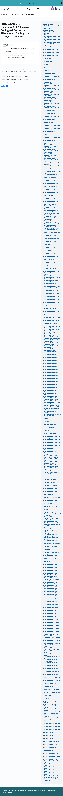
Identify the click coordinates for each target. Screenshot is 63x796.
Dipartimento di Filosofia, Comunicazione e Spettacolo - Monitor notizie (52, 160)
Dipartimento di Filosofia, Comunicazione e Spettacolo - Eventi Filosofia (52, 137)
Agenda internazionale (49, 24)
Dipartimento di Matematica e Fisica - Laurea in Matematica (52, 373)
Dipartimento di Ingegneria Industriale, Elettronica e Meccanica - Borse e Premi (52, 283)
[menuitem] (2, 14)
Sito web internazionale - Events (51, 777)
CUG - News (46, 34)
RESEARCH (17, 14)
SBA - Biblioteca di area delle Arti (51, 704)
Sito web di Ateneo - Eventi (50, 746)
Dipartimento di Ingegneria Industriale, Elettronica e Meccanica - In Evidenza (52, 276)
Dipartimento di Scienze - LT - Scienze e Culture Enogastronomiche (52, 426)
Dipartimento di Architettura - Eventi (52, 42)
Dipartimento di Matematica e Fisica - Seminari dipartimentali (52, 385)
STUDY (12, 14)
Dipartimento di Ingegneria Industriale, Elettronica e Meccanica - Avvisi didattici (52, 273)
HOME (2, 14)
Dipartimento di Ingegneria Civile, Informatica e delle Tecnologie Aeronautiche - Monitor (51, 207)
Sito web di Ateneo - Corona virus (51, 744)
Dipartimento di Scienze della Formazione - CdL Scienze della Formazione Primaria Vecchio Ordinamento (50, 547)
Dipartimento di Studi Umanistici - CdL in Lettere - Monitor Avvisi (52, 641)
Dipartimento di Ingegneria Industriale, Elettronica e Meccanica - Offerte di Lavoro (52, 308)
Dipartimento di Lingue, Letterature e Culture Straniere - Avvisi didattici (52, 328)
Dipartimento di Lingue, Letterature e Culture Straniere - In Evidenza (52, 334)
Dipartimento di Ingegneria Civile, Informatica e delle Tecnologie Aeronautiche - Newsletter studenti (51, 212)
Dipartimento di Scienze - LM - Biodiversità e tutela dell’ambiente (51, 404)
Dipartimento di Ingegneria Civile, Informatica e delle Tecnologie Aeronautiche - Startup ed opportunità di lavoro (52, 263)
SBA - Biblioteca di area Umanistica (51, 717)
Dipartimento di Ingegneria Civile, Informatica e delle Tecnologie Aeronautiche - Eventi (51, 194)
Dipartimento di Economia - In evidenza (52, 54)
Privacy (43, 790)
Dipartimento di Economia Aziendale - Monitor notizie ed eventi (52, 72)
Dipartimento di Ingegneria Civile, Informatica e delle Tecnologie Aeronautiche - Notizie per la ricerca (51, 227)
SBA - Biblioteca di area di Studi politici (52, 711)
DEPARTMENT (6, 14)
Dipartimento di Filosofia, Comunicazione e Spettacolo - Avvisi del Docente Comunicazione (51, 76)
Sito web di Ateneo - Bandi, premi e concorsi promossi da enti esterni (51, 742)
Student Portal (4, 3)
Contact (17, 3)
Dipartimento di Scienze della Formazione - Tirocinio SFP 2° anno (51, 586)
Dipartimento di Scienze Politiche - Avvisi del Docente (51, 605)
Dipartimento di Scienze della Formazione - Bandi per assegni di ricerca (51, 485)
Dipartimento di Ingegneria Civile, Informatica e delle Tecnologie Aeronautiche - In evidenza (51, 198)
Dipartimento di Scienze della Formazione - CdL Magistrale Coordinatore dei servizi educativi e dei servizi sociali (52, 513)
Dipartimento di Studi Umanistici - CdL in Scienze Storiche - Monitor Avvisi (52, 648)
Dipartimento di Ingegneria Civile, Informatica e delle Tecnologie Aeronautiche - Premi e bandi (51, 253)
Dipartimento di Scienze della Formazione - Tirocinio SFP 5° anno (51, 594)
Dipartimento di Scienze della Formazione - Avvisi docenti (50, 478)
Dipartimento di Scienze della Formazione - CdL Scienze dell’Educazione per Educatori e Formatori (50, 531)
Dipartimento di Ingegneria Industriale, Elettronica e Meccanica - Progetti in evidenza (52, 313)
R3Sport (46, 703)
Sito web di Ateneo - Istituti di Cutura (52, 747)
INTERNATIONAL (32, 14)
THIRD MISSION (24, 14)
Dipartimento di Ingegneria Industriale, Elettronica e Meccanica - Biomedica (52, 279)
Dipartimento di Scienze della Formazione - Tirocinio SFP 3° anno (51, 589)
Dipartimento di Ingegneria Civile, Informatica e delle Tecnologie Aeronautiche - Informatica (51, 203)
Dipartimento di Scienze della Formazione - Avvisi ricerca (50, 481)
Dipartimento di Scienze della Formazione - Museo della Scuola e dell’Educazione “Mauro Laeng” (51, 575)
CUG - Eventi (46, 33)
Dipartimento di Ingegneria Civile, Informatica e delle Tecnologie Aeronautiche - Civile (51, 189)
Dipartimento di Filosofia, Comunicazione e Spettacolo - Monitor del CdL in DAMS (52, 146)
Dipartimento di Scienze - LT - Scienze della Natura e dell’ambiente (52, 423)
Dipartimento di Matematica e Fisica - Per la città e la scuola (52, 379)
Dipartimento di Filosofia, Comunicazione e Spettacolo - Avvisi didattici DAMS (51, 94)
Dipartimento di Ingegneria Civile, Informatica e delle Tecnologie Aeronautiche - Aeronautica (51, 176)
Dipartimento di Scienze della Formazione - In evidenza (50, 568)
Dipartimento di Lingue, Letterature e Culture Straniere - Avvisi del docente (52, 325)
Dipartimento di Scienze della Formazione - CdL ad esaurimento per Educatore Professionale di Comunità (52, 493)
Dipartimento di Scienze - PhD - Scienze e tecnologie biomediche (52, 462)
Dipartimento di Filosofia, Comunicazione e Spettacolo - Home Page (51, 142)
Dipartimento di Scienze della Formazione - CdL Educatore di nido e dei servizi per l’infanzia (52, 497)
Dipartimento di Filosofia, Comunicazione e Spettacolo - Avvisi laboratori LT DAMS (51, 116)
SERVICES (39, 14)
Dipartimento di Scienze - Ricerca (51, 466)
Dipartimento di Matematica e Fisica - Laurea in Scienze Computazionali (52, 376)
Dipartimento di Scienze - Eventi (51, 400)
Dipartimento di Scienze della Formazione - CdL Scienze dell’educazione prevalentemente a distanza (51, 537)
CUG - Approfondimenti (49, 31)
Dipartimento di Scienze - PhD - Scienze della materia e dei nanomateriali (52, 456)
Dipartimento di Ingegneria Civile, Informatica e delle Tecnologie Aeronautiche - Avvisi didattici (51, 185)
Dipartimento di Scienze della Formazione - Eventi (50, 565)
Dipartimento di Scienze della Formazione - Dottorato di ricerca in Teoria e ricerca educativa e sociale (51, 561)
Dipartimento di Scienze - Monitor (51, 435)
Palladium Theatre (11, 3)
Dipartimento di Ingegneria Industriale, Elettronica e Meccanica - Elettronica (52, 287)
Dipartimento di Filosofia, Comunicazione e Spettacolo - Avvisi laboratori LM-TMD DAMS (51, 112)
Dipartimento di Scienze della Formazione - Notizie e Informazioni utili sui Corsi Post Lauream (51, 579)
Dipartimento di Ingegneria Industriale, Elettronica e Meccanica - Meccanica (52, 300)
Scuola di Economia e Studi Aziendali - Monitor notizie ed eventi (52, 730)
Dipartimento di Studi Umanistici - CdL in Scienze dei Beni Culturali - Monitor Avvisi (52, 645)
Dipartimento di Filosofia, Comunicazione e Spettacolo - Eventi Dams (52, 133)
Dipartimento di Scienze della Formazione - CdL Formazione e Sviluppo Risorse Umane (50, 502)
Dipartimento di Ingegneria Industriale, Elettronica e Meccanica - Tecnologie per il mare (52, 317)
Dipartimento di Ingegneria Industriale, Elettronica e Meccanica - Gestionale (52, 297)
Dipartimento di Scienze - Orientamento (49, 449)
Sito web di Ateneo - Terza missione (51, 775)
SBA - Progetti (47, 720)
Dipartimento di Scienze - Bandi (50, 396)
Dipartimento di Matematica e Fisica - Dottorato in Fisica (52, 355)
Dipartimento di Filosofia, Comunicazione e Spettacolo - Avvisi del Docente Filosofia (51, 85)
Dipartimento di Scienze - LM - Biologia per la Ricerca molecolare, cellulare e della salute (52, 408)
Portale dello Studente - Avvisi (50, 701)
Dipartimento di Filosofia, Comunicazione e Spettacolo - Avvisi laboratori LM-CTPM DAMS (51, 108)
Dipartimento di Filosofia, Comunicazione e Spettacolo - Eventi (52, 124)
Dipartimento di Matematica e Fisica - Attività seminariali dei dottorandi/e (52, 337)
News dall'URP (47, 700)
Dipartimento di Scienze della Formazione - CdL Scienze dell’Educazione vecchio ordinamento (52, 542)
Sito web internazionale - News (50, 778)
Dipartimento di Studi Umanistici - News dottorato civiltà (51, 663)
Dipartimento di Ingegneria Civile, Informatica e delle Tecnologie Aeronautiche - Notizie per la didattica (52, 222)
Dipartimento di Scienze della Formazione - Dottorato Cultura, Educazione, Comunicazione (51, 557)
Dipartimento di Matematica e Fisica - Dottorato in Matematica (52, 358)
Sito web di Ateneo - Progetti (50, 759)
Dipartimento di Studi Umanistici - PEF (52, 680)
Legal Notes (48, 790)
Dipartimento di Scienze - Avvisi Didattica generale (50, 394)
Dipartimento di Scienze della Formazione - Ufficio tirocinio (50, 602)
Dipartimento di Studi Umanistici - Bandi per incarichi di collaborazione (51, 629)
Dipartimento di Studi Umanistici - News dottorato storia (51, 666)
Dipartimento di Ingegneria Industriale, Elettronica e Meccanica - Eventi (52, 289)
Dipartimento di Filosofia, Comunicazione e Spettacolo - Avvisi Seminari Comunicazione (51, 121)
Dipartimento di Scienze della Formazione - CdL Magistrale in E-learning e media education (51, 518)
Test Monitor (47, 780)
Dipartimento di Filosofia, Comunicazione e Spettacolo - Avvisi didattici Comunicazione (51, 90)
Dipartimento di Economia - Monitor (51, 55)
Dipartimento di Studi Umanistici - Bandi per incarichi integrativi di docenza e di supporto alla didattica (51, 633)
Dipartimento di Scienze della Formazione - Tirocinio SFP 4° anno (51, 592)
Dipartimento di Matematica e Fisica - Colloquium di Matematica (52, 349)
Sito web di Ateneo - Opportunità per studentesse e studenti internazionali (52, 757)
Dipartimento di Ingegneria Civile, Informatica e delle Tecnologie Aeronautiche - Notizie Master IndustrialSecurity (51, 217)
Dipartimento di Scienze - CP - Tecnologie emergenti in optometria (51, 398)
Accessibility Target (7, 792)
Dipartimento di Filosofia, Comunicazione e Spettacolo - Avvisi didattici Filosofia (51, 99)
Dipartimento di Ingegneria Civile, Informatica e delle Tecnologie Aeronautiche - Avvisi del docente (51, 180)
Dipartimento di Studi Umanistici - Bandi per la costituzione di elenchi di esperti (52, 637)
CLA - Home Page (47, 29)
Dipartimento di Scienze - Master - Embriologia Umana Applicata (51, 432)
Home (2, 18)
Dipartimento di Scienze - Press (50, 464)
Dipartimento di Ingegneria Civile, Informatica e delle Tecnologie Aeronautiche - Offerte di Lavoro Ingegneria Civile (51, 242)
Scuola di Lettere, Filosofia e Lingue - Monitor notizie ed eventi (52, 739)
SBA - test (46, 722)
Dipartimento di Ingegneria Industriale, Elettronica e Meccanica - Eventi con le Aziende (52, 293)
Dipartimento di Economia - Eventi (51, 52)
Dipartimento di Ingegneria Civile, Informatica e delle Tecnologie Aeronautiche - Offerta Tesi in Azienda (52, 231)
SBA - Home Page (47, 719)
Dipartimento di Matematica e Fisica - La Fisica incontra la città (52, 367)
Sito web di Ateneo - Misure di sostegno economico (50, 749)
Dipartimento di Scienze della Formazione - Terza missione (50, 583)
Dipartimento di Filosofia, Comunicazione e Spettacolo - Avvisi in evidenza (52, 103)
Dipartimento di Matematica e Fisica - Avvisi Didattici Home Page (52, 343)
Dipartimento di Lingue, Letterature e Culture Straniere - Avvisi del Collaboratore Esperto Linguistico (52, 322)
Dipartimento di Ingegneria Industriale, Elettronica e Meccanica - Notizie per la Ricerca (52, 304)
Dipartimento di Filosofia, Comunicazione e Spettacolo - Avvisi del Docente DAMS (51, 81)
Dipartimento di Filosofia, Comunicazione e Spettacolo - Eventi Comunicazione (52, 128)
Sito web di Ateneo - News (49, 752)
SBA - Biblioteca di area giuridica (51, 713)
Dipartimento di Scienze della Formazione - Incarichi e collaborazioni (52, 571)
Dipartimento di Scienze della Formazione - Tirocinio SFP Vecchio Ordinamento (51, 598)
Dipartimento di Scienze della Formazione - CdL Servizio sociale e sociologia (51, 552)
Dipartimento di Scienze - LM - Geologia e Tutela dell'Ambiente (52, 415)
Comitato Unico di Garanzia (50, 30)
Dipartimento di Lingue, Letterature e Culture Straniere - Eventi (52, 331)
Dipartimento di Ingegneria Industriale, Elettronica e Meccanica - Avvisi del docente (52, 268)
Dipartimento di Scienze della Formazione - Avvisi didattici (50, 475)
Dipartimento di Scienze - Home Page (52, 402)
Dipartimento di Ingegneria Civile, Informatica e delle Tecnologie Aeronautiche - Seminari (51, 258)
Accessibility (53, 790)
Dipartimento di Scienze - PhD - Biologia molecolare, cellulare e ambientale (50, 453)
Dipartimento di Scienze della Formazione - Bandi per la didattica (51, 489)
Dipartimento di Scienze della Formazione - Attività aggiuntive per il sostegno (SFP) (52, 472)
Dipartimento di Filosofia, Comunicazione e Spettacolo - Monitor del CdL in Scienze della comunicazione (52, 155)
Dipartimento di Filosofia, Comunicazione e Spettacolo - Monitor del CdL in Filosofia (52, 151)
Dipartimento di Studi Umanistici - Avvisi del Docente (51, 623)
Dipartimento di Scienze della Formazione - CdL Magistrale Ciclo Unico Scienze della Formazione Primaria (51, 507)
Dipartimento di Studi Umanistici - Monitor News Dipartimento (51, 660)
